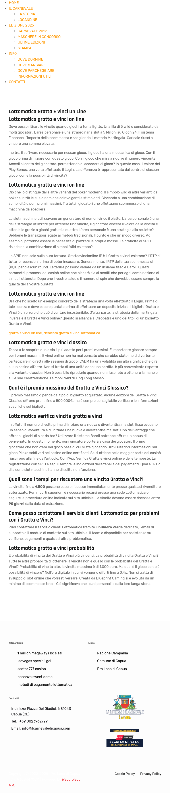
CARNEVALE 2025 (32, 31)
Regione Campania (112, 653)
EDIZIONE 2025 (21, 25)
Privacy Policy (150, 774)
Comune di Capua (111, 661)
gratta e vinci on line (25, 333)
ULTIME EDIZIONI (31, 42)
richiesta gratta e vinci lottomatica (72, 333)
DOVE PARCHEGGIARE (36, 71)
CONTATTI (17, 82)
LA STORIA (26, 14)
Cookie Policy (122, 774)
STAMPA (24, 48)
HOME (14, 3)
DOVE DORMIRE (30, 59)
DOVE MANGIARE (32, 65)
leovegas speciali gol (34, 661)
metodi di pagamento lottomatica (44, 684)
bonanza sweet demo (34, 677)
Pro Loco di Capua (112, 669)
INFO (13, 54)
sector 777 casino (31, 669)
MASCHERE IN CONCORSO (39, 37)
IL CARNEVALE (21, 8)
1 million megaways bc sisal (39, 653)
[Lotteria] (124, 706)
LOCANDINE (27, 20)
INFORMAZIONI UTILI (34, 76)
